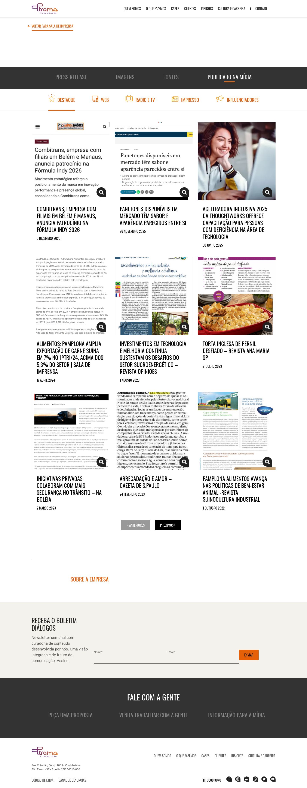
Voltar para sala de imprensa (52, 26)
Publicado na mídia (230, 77)
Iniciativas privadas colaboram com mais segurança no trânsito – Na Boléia (69, 489)
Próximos (168, 525)
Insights (207, 8)
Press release (71, 77)
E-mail (170, 652)
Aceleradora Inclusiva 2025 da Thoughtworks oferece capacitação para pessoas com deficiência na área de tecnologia (235, 222)
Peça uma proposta (70, 715)
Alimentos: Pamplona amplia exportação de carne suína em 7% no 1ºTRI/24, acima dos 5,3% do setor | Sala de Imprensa (70, 357)
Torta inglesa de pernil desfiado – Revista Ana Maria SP (236, 350)
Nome (98, 652)
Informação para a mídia (236, 715)
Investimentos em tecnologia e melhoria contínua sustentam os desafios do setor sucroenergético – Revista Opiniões (153, 357)
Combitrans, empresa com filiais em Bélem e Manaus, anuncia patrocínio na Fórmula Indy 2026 (66, 219)
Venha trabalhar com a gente (153, 715)
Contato (261, 8)
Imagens (125, 77)
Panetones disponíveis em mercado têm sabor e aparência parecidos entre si (153, 215)
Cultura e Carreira (231, 8)
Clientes (190, 8)
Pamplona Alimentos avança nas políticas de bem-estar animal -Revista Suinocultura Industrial (235, 489)
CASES (175, 8)
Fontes (171, 77)
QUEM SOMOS (132, 8)
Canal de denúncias (72, 780)
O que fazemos (156, 8)
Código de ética (42, 780)
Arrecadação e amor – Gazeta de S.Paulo (146, 482)
